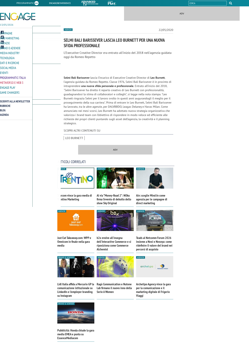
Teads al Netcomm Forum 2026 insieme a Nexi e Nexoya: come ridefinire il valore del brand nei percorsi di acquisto (154, 243)
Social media (8, 67)
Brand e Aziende (10, 48)
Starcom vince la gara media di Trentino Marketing (74, 197)
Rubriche (5, 104)
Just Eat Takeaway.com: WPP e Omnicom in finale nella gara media (74, 241)
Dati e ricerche (9, 62)
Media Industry (10, 52)
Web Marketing (9, 38)
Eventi (4, 71)
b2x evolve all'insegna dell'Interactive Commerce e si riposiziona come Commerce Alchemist (114, 243)
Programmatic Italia (13, 76)
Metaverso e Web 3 (11, 81)
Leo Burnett (74, 138)
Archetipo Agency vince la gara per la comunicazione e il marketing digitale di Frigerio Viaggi (153, 290)
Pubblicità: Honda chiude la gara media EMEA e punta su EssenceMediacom (75, 334)
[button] (230, 3)
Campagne (6, 33)
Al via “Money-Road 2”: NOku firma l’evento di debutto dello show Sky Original (114, 199)
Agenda (4, 113)
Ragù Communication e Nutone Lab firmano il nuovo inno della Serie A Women (114, 288)
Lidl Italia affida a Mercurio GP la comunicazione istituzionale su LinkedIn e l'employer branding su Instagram (75, 290)
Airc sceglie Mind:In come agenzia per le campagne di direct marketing (151, 199)
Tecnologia (7, 57)
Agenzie (5, 43)
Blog (3, 108)
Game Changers (10, 91)
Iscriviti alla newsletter (15, 99)
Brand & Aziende (66, 257)
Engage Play (7, 86)
